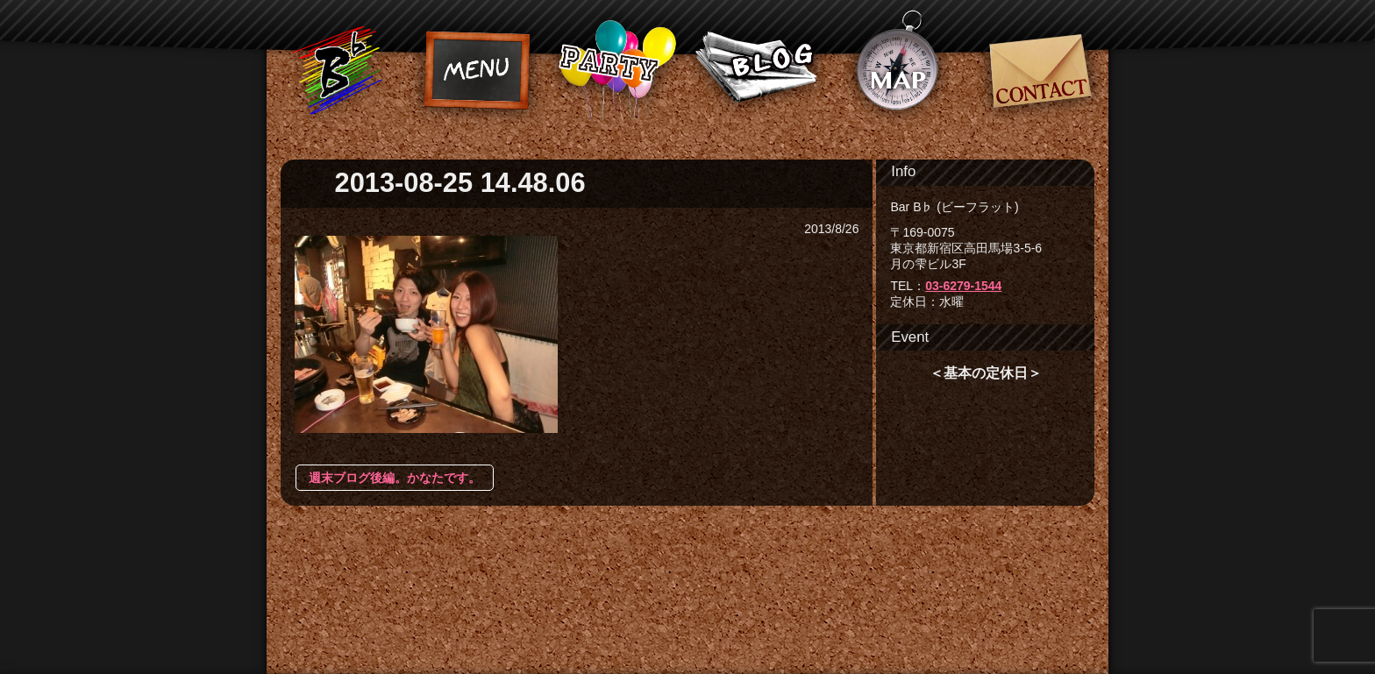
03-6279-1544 (963, 286)
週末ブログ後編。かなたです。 (395, 478)
